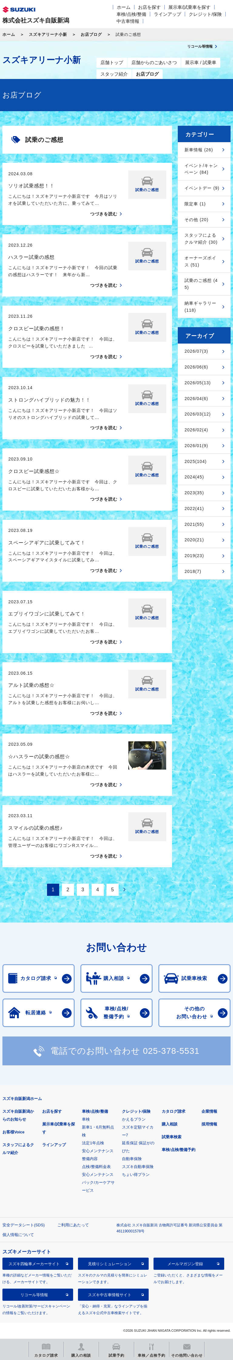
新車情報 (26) (198, 149)
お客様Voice (13, 1132)
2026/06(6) (196, 367)
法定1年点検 (93, 1143)
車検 (86, 1119)
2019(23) (194, 555)
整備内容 (90, 1158)
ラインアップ (167, 14)
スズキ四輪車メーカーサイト (34, 1264)
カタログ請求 (173, 1111)
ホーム (123, 7)
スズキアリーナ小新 (48, 34)
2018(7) (192, 571)
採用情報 (209, 1124)
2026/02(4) (196, 429)
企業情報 (209, 1111)
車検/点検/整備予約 (178, 1149)
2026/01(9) (196, 445)
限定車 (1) (195, 203)
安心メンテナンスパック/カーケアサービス (98, 1182)
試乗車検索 (171, 1137)
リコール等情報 (34, 1295)
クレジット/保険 (205, 14)
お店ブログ (91, 34)
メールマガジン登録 (185, 1264)
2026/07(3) (196, 351)
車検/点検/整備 (131, 14)
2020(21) (194, 539)
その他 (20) (196, 219)
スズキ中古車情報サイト (109, 1295)
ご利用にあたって (73, 1225)
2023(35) (194, 492)
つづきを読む (103, 213)
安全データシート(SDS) (23, 1225)
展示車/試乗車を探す (189, 7)
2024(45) (194, 476)
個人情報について (18, 1234)
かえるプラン (134, 1119)
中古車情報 (127, 21)
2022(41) (194, 508)
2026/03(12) (197, 414)
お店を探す (149, 7)
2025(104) (195, 461)
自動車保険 (132, 1158)
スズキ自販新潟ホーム (22, 1098)
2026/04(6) (196, 398)
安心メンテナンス (97, 1151)
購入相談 (169, 1124)
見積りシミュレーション (109, 1264)
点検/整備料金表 (96, 1166)
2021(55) (194, 524)
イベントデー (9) (201, 188)
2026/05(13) (197, 382)
